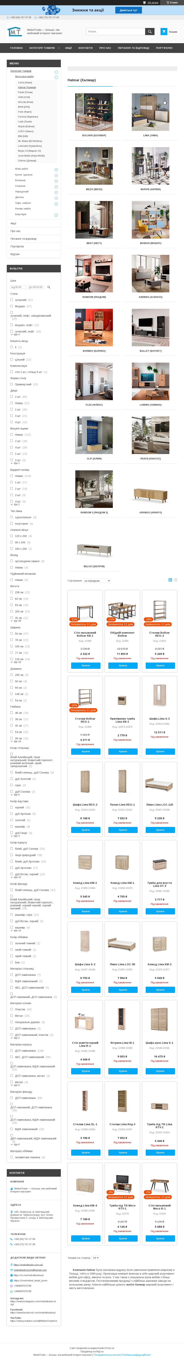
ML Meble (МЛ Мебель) (30, 141)
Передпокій (22, 191)
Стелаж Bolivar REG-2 (159, 634)
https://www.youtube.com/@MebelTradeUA (33, 1320)
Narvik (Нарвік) (151, 189)
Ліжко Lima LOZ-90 (122, 964)
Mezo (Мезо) (94, 189)
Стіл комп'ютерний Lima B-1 (85, 1044)
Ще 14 (17, 930)
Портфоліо (164, 48)
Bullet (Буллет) (150, 351)
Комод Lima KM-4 (85, 1205)
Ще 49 (17, 620)
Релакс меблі (23, 208)
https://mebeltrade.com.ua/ (28, 1264)
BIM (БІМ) (23, 136)
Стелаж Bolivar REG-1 (85, 720)
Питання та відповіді (133, 48)
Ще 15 (17, 877)
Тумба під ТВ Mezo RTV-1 (122, 1207)
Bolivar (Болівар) (94, 135)
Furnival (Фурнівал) (28, 116)
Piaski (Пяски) (25, 92)
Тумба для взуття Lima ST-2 (159, 884)
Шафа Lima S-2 (85, 964)
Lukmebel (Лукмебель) (30, 146)
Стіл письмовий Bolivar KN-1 (85, 634)
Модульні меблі (24, 76)
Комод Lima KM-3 (85, 882)
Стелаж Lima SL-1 (85, 1124)
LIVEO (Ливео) (26, 131)
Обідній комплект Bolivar (122, 634)
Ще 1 (17, 463)
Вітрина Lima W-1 (122, 1042)
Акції (68, 48)
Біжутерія (20, 214)
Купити (86, 665)
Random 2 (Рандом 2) (94, 512)
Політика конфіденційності (136, 1355)
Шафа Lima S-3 (159, 718)
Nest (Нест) (94, 243)
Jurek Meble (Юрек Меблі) (31, 155)
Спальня (20, 185)
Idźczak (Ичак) (25, 102)
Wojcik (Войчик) (26, 126)
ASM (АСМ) (24, 97)
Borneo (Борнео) (94, 351)
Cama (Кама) (25, 82)
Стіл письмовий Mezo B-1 (160, 1207)
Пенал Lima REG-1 (122, 804)
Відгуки (15, 57)
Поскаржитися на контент (107, 1355)
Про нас (105, 48)
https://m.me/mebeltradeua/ (29, 1275)
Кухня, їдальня (23, 174)
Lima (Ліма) (150, 135)
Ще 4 (17, 334)
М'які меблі (21, 168)
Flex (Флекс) (94, 405)
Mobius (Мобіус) (150, 243)
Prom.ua (109, 1348)
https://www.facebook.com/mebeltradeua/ (33, 1312)
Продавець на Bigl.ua (92, 1351)
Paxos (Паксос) (150, 458)
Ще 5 (17, 1085)
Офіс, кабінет (23, 203)
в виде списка (175, 580)
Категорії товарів (42, 48)
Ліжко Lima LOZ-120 (159, 804)
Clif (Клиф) (94, 458)
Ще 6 (17, 794)
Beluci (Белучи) (94, 566)
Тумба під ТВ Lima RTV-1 (159, 1126)
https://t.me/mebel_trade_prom (30, 1280)
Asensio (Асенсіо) (150, 297)
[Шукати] (150, 31)
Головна (16, 48)
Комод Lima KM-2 (159, 964)
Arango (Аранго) (151, 512)
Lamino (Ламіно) (150, 405)
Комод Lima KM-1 (122, 882)
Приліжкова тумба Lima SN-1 (122, 720)
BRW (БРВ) (24, 107)
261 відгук (153, 2)
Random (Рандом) (94, 297)
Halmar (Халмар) (27, 87)
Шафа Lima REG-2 (85, 804)
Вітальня (20, 180)
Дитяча (19, 197)
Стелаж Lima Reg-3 (122, 1124)
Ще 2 (17, 504)
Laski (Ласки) (25, 121)
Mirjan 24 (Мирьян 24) (29, 151)
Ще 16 (17, 741)
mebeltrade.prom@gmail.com (30, 1270)
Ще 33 (17, 662)
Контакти (85, 48)
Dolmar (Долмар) (27, 160)
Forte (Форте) (25, 112)
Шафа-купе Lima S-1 (159, 1042)
